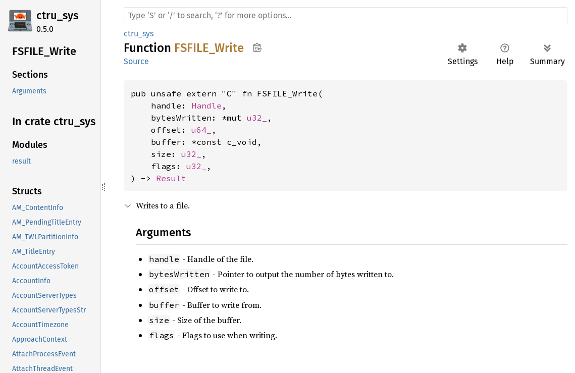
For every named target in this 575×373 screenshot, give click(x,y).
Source (136, 61)
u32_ (257, 118)
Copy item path (257, 47)
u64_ (201, 130)
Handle (206, 105)
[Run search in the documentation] (345, 15)
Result (171, 178)
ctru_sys (57, 15)
